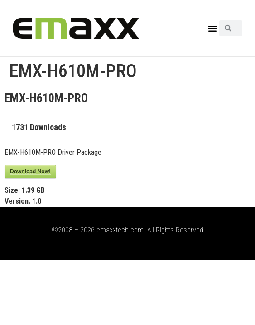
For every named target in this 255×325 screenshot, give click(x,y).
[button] (212, 28)
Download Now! (30, 171)
